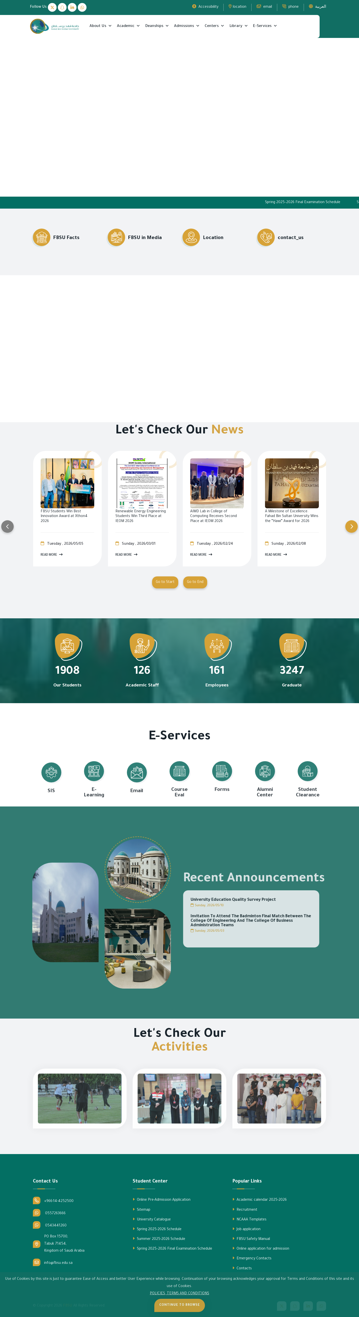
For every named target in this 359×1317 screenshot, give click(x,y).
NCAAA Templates (249, 1219)
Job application (246, 1229)
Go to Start (165, 582)
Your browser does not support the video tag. (179, 116)
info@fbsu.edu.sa (53, 1262)
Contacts (242, 1268)
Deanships (154, 26)
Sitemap (141, 1209)
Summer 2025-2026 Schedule (159, 1238)
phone (290, 6)
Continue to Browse (179, 1305)
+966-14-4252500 (53, 1200)
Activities (180, 1048)
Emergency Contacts (251, 1258)
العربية (317, 6)
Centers (212, 26)
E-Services (262, 26)
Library (236, 26)
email (264, 6)
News (227, 431)
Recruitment (244, 1209)
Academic (126, 26)
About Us (98, 26)
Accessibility (205, 6)
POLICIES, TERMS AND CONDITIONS (179, 1294)
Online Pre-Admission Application (161, 1199)
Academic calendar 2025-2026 (259, 1199)
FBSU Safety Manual (251, 1238)
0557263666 (49, 1212)
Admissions (184, 26)
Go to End (195, 582)
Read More (52, 555)
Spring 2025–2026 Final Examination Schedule (318, 203)
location (237, 6)
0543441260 (50, 1225)
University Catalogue (152, 1219)
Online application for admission (260, 1248)
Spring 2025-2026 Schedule (157, 1229)
